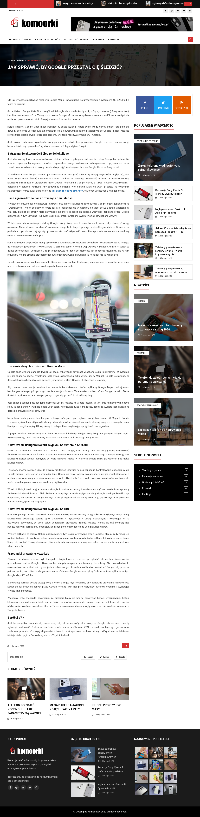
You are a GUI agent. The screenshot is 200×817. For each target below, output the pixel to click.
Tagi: (125, 645)
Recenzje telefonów (48, 39)
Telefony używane (20, 39)
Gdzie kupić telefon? (77, 39)
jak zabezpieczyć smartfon (67, 190)
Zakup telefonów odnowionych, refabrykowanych (107, 752)
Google (120, 657)
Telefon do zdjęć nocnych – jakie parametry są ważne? (24, 709)
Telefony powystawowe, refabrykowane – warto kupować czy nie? (169, 251)
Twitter (104, 657)
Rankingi (113, 39)
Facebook (87, 657)
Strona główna (17, 61)
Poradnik (99, 39)
